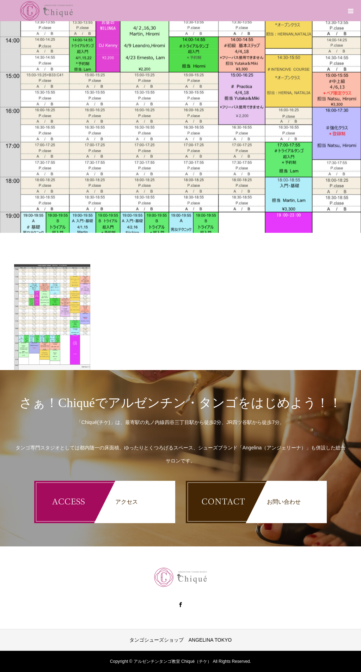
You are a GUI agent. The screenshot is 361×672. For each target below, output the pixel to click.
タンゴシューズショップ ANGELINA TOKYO (180, 640)
